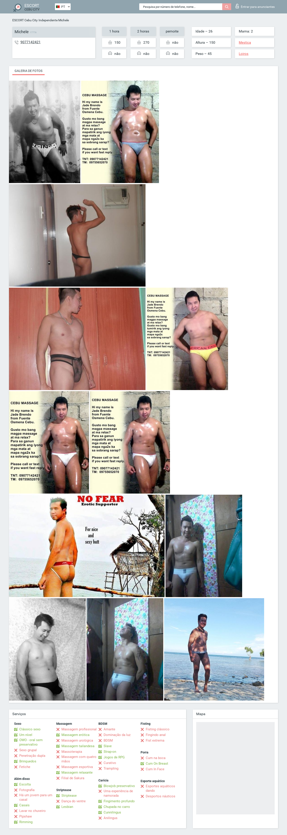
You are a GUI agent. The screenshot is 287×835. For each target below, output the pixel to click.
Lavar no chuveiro (32, 811)
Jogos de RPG (114, 757)
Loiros (243, 54)
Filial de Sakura (72, 778)
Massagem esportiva (77, 767)
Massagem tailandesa (77, 746)
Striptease (69, 796)
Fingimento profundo (119, 801)
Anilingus (110, 818)
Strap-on (110, 752)
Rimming (26, 822)
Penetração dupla (32, 756)
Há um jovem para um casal (35, 797)
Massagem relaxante (77, 772)
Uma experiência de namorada (118, 793)
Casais (24, 805)
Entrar (255, 6)
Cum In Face (155, 769)
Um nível (25, 735)
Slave (108, 746)
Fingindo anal (156, 735)
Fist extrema (155, 740)
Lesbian (67, 807)
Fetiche (24, 767)
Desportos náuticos (160, 796)
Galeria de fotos (28, 71)
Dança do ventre (73, 801)
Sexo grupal (28, 750)
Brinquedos (27, 761)
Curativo (110, 763)
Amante (109, 729)
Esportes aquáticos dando (160, 788)
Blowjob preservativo (119, 786)
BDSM (108, 740)
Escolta (25, 784)
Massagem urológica (77, 740)
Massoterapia (71, 752)
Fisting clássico (158, 729)
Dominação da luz (117, 735)
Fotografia (27, 790)
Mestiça (245, 43)
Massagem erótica (75, 735)
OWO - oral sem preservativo (31, 742)
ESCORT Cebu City (25, 20)
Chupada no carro (117, 807)
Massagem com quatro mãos (78, 759)
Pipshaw (25, 816)
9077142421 (30, 42)
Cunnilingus (112, 812)
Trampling (111, 768)
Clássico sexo (30, 729)
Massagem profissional (79, 729)
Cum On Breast (157, 764)
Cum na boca (155, 758)
